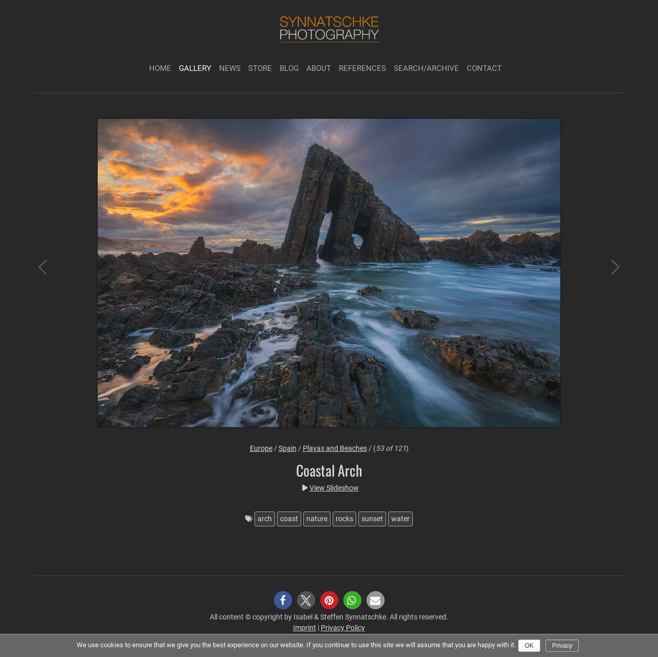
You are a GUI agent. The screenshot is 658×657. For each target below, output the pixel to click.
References (362, 68)
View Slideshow (334, 488)
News (230, 68)
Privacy (562, 645)
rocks (344, 519)
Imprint (304, 628)
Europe (261, 448)
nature (316, 519)
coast (289, 519)
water (400, 519)
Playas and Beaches (335, 448)
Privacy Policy (343, 628)
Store (260, 68)
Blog (289, 68)
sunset (372, 519)
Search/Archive (426, 68)
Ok (529, 645)
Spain (288, 448)
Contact (484, 68)
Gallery (195, 68)
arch (265, 519)
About (318, 68)
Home (160, 68)
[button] (283, 600)
